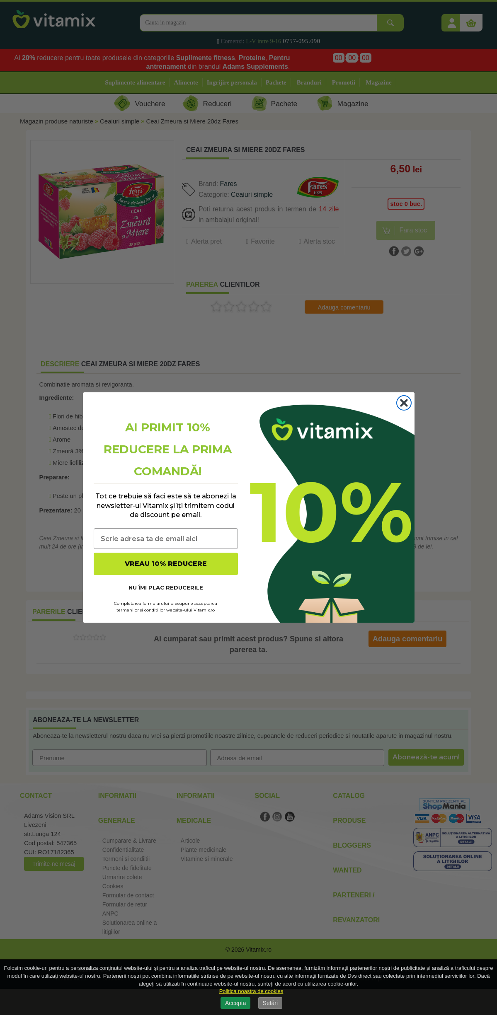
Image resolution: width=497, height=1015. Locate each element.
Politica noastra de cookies (251, 991)
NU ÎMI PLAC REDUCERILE (165, 587)
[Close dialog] (404, 403)
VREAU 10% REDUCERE (166, 564)
